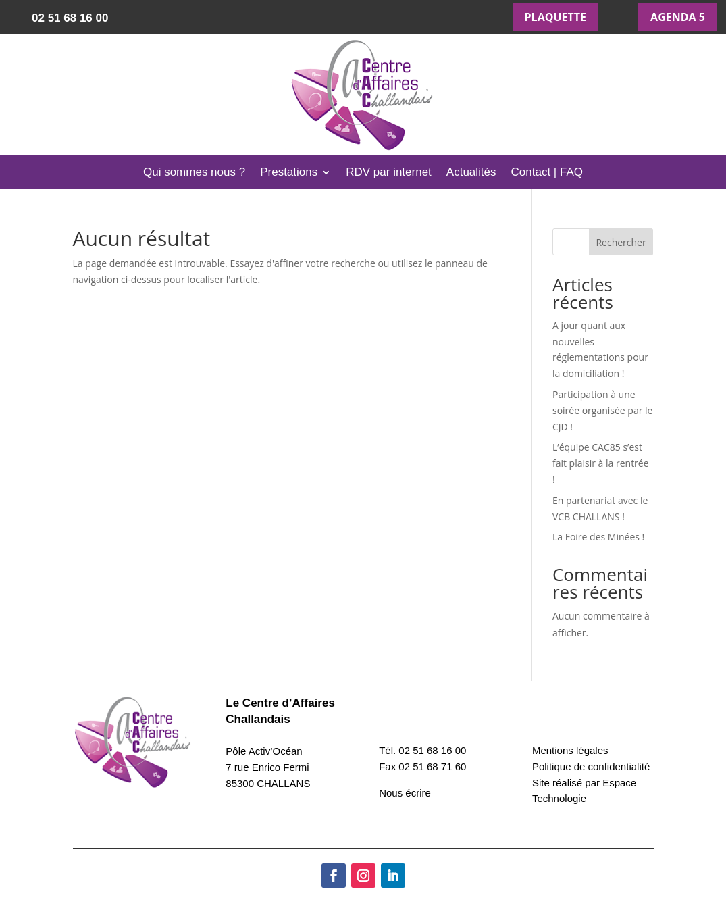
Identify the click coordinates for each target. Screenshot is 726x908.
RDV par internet (389, 173)
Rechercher (621, 242)
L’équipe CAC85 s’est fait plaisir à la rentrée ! (600, 463)
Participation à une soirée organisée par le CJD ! (602, 410)
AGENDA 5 (677, 16)
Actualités (471, 173)
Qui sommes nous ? (194, 173)
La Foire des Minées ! (598, 536)
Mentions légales (570, 750)
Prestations (288, 173)
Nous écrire (405, 793)
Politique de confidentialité (591, 766)
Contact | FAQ (547, 173)
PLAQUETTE (555, 16)
